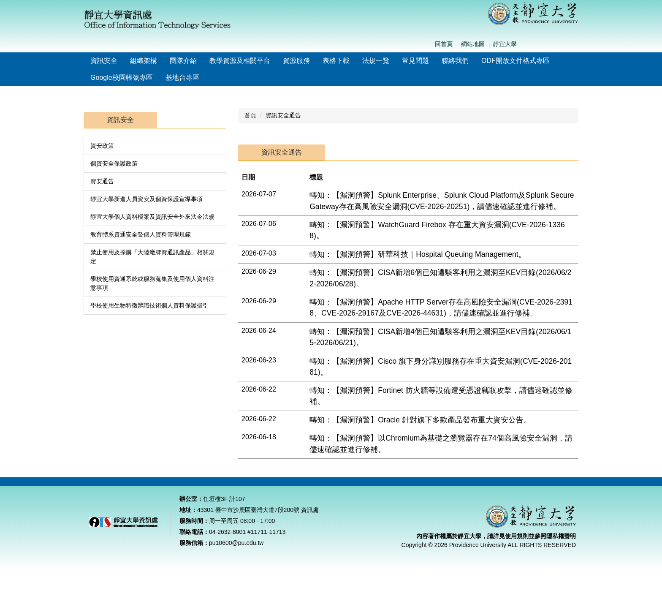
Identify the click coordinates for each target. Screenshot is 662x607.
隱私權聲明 (561, 546)
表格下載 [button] (336, 60)
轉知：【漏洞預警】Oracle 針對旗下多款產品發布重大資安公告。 (420, 420)
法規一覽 (375, 60)
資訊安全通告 (283, 115)
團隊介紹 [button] (183, 60)
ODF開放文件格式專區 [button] (515, 60)
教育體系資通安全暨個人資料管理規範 (140, 234)
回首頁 (444, 44)
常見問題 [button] (415, 60)
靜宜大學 (505, 44)
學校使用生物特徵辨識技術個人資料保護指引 (149, 305)
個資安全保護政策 (114, 163)
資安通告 (102, 181)
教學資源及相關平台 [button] (239, 60)
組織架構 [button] (143, 60)
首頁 (250, 115)
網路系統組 (429, 487)
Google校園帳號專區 (121, 77)
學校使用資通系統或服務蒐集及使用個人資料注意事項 (152, 283)
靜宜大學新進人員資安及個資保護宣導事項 (146, 199)
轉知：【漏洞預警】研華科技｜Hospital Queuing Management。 (417, 254)
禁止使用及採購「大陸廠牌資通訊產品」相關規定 (152, 256)
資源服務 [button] (296, 60)
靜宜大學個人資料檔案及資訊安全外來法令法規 (152, 216)
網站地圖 (473, 44)
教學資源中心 (369, 487)
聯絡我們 (455, 60)
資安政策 (102, 145)
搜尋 (576, 44)
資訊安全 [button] (103, 60)
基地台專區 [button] (182, 77)
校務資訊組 (489, 487)
